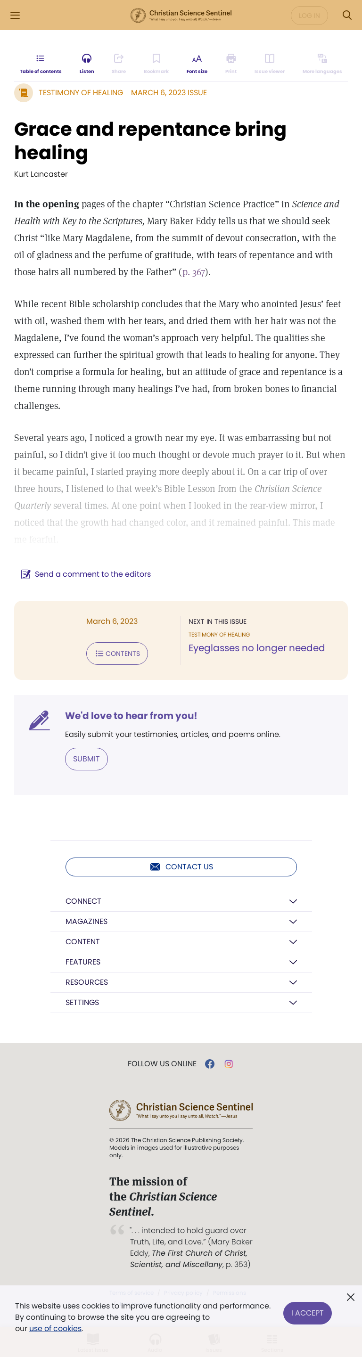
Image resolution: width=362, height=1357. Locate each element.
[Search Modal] (347, 15)
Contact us (181, 867)
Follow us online (162, 1064)
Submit (86, 758)
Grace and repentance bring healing (150, 140)
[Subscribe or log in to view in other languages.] (322, 64)
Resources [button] (87, 982)
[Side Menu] (15, 15)
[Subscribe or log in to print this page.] (231, 64)
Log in (309, 15)
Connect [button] (83, 901)
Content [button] (83, 941)
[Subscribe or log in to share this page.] (119, 64)
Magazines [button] (86, 921)
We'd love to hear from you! (131, 715)
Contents (117, 653)
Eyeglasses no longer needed (257, 647)
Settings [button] (82, 1002)
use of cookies (55, 1328)
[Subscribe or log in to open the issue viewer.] (269, 64)
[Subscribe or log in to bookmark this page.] (156, 64)
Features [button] (83, 961)
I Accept (307, 1311)
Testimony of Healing (81, 92)
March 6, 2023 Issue (169, 92)
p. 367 (193, 272)
